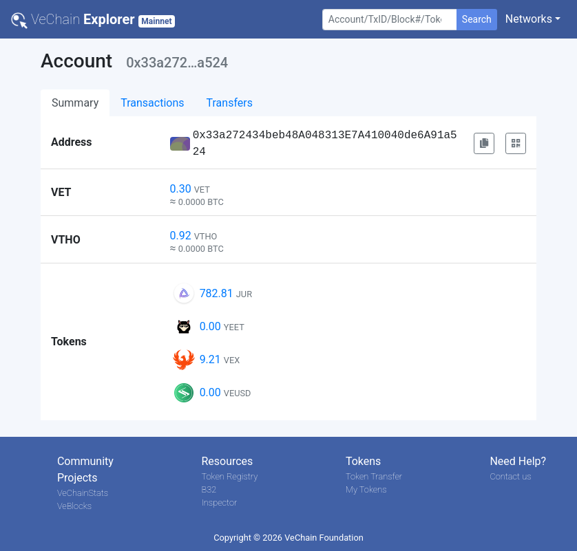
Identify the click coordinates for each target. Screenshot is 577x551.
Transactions (152, 102)
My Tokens (366, 489)
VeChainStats (82, 493)
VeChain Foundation (324, 537)
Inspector (219, 502)
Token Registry (229, 476)
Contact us (510, 476)
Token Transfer (374, 476)
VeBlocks (74, 506)
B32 (208, 489)
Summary (75, 102)
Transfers (230, 102)
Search (477, 19)
